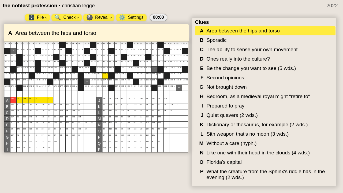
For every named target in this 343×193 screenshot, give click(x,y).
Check (66, 17)
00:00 (158, 17)
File (37, 17)
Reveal (99, 17)
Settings (131, 17)
